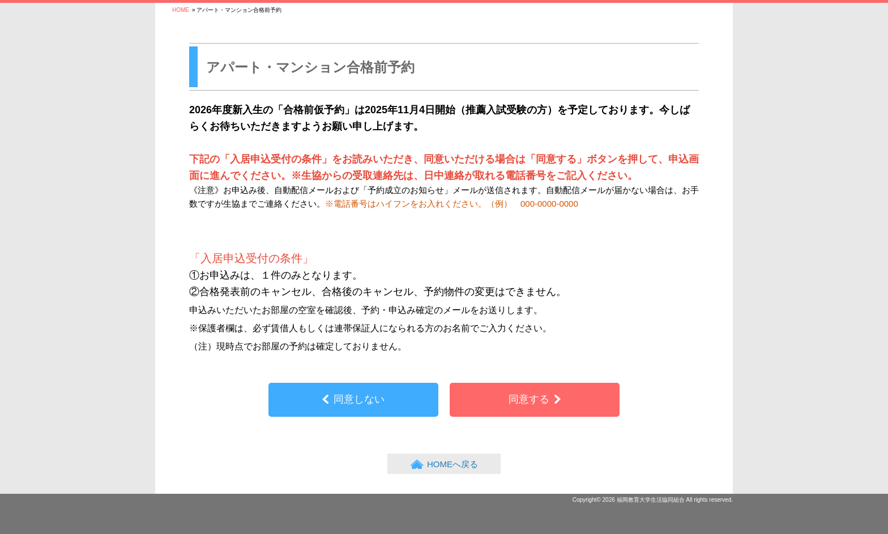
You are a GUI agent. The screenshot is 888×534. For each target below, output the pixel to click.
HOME (180, 10)
